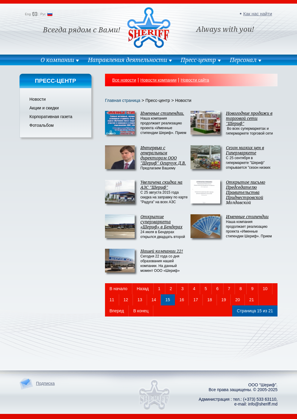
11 (112, 299)
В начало (119, 288)
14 (154, 299)
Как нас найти (257, 13)
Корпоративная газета (50, 116)
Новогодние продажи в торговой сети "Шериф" (249, 118)
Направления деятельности (127, 60)
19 (223, 299)
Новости (37, 99)
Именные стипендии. (162, 113)
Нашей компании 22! (161, 251)
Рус (43, 14)
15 (167, 299)
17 (195, 299)
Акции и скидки (44, 107)
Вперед (117, 310)
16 (181, 299)
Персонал (243, 60)
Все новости (124, 80)
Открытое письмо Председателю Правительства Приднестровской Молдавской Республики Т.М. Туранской (245, 197)
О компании (57, 60)
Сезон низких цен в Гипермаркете (245, 150)
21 (251, 299)
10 (265, 288)
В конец (140, 310)
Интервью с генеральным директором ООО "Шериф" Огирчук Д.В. (163, 155)
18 (209, 299)
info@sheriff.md (263, 404)
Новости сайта (195, 80)
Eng (28, 14)
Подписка (45, 383)
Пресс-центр (198, 60)
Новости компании (158, 80)
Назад (143, 288)
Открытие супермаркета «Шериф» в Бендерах (161, 222)
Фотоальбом (41, 125)
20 (237, 299)
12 (126, 299)
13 (139, 299)
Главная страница (122, 100)
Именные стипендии (247, 216)
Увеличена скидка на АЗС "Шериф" (161, 184)
